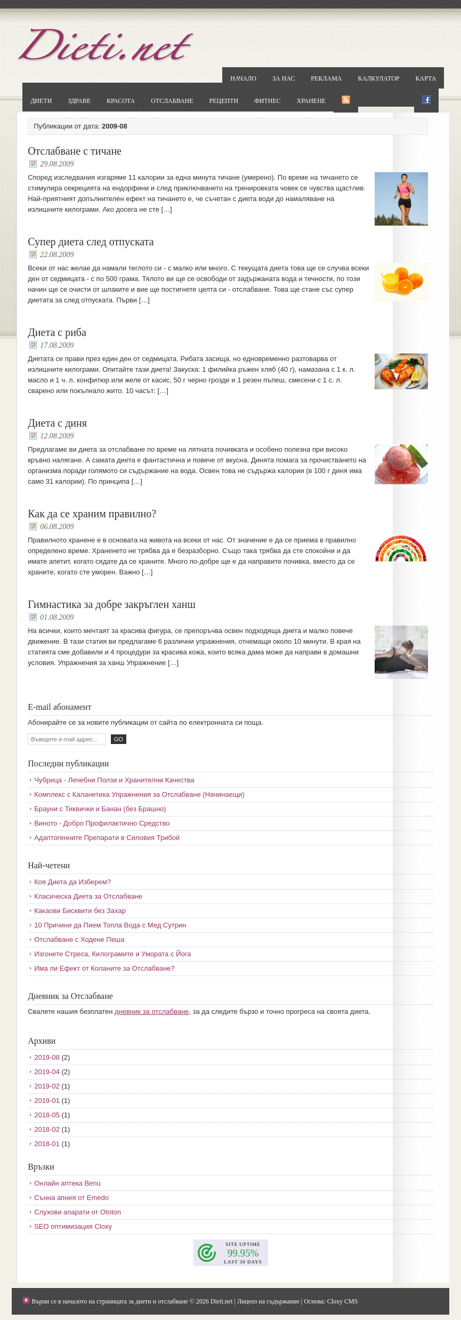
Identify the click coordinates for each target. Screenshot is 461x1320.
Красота (121, 101)
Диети (41, 101)
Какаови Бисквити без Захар (80, 911)
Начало (243, 78)
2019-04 (47, 1072)
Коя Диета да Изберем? (72, 882)
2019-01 (47, 1101)
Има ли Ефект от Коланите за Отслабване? (104, 968)
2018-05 (47, 1115)
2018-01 (47, 1144)
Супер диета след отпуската (90, 241)
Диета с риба (57, 332)
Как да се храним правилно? (92, 513)
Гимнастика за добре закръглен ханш (112, 604)
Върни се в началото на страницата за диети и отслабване (109, 1301)
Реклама (326, 78)
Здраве (79, 101)
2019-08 (47, 1057)
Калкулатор (379, 78)
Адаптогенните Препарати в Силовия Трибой (107, 838)
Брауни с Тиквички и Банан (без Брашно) (100, 809)
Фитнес (267, 101)
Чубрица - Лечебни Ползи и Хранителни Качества (114, 780)
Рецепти (224, 101)
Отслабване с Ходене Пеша (79, 939)
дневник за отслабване (152, 1011)
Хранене (311, 101)
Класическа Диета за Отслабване (88, 896)
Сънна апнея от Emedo (71, 1198)
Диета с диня (57, 423)
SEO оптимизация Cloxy (73, 1226)
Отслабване (172, 101)
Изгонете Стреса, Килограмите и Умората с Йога (112, 954)
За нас (283, 78)
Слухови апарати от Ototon (77, 1212)
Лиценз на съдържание (268, 1301)
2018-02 (47, 1129)
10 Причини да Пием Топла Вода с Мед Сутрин (110, 925)
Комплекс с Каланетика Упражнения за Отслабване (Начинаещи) (139, 794)
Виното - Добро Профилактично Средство (101, 823)
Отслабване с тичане (75, 151)
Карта (425, 78)
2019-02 (47, 1086)
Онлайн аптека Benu (67, 1183)
